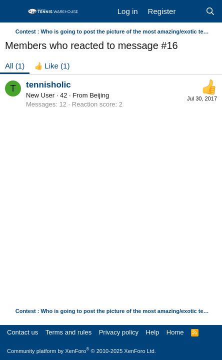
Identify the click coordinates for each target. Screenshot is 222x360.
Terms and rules (69, 332)
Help (153, 332)
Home (175, 332)
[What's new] (190, 11)
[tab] (52, 66)
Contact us (22, 332)
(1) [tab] (14, 66)
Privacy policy (118, 332)
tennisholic (48, 85)
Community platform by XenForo (81, 351)
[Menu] (14, 12)
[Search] (210, 11)
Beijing (99, 95)
